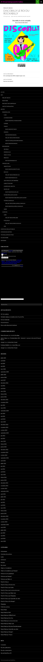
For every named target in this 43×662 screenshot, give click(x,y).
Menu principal (41, 2)
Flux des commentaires (6, 650)
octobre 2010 (4, 521)
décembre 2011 (4, 483)
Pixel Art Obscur (7, 8)
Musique (3, 562)
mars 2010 (3, 541)
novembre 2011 (4, 485)
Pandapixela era (6, 112)
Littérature (3, 559)
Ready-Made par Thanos (11, 129)
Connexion (3, 644)
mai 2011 (3, 502)
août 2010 (3, 527)
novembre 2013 (4, 427)
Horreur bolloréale (5, 319)
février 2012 (4, 477)
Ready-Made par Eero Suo (11, 177)
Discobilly (6, 149)
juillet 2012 (3, 463)
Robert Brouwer (4, 335)
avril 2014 (3, 419)
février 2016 (4, 394)
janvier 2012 (4, 480)
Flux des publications (6, 647)
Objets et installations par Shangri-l (14, 140)
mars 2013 (3, 441)
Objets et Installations (7, 106)
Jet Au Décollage (15, 335)
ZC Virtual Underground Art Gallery (12, 2)
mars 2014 (3, 421)
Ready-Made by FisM (6, 612)
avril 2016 (3, 388)
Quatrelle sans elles (9, 200)
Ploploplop (7, 220)
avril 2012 (3, 471)
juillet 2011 (3, 496)
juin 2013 (3, 435)
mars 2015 (3, 408)
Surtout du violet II (21, 80)
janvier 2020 (4, 377)
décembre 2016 (4, 383)
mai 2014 (3, 416)
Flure (5, 114)
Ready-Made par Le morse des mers (13, 120)
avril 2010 (3, 538)
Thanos (6, 126)
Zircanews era (5, 146)
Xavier (5, 209)
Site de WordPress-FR (6, 653)
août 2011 (3, 494)
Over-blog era (5, 163)
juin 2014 (3, 413)
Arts (2, 95)
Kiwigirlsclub (7, 152)
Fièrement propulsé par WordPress (8, 660)
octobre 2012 (4, 455)
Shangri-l (6, 132)
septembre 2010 (5, 524)
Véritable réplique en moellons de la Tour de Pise (12, 317)
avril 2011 (3, 505)
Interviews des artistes (6, 232)
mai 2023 (3, 366)
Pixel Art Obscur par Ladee (11, 217)
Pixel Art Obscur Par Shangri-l (12, 137)
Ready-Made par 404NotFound (12, 169)
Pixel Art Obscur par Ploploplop (13, 223)
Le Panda (6, 123)
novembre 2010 (4, 519)
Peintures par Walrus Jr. (11, 160)
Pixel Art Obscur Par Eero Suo (12, 174)
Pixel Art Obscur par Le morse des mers (10, 590)
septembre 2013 (5, 433)
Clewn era (4, 212)
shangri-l (3, 342)
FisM (5, 226)
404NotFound (7, 166)
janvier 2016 (4, 396)
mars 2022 (3, 369)
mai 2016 (3, 385)
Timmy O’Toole (7, 154)
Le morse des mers (8, 117)
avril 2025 (3, 360)
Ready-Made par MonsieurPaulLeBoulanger (15, 197)
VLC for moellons (5, 314)
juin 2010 (3, 533)
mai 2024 (3, 363)
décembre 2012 (4, 449)
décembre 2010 (4, 516)
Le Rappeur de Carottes (9, 186)
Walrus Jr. (6, 157)
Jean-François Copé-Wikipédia (11, 180)
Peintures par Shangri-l (11, 134)
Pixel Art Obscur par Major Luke (8, 593)
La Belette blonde (8, 183)
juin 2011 (3, 499)
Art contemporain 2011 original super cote (21, 74)
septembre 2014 (5, 410)
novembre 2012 (4, 452)
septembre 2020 (5, 371)
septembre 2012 (5, 458)
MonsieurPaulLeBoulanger (10, 194)
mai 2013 (3, 438)
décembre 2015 (4, 399)
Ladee (5, 214)
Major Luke (6, 189)
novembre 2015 (4, 402)
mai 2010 (3, 535)
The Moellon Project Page (7, 234)
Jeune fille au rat (16, 345)
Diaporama (3, 240)
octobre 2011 (4, 488)
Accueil (2, 92)
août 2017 (3, 380)
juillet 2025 (3, 358)
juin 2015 (3, 405)
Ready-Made (5, 100)
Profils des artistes (5, 607)
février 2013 (4, 444)
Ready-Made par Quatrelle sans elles (14, 206)
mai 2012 (3, 469)
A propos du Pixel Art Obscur (8, 229)
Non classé (3, 565)
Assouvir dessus (5, 322)
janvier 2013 (4, 446)
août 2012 (3, 460)
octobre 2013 (4, 430)
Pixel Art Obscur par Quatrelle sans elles (15, 203)
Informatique (4, 551)
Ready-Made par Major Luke (11, 192)
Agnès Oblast (4, 338)
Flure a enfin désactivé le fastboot (9, 325)
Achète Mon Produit (12, 342)
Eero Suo (6, 172)
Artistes (3, 109)
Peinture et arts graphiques (9, 103)
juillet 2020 (3, 374)
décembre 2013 (4, 424)
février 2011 (4, 510)
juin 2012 (3, 466)
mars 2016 (3, 391)
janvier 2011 (4, 513)
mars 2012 (3, 474)
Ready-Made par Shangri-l (11, 143)
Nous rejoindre (4, 237)
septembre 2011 (5, 491)
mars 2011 (3, 508)
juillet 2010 (3, 530)
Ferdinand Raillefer (5, 345)
